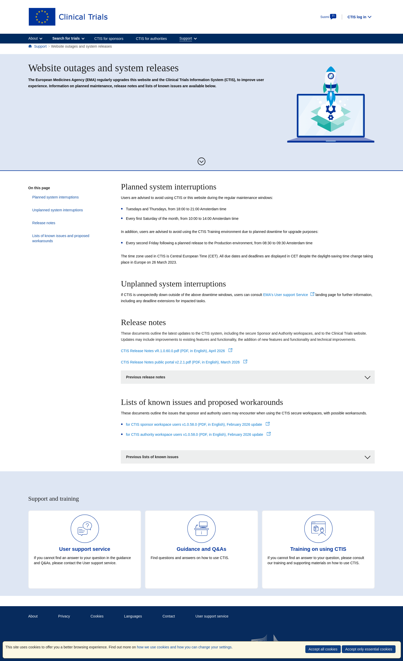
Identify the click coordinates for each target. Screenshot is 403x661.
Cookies (97, 616)
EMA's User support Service (289, 295)
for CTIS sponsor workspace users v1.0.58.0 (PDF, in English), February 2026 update (198, 424)
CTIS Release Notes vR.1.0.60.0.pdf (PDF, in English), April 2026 (176, 351)
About (33, 616)
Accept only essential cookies (368, 649)
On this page (39, 188)
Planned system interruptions (51, 197)
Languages (133, 616)
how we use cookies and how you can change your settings (184, 647)
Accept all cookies (323, 649)
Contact (168, 616)
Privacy (64, 616)
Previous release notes (248, 376)
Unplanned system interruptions (53, 210)
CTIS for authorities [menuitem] (151, 39)
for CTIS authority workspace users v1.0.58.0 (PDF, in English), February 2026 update (198, 434)
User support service (211, 616)
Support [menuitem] (185, 38)
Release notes (39, 223)
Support (40, 46)
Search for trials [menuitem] (66, 38)
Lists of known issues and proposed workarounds (67, 236)
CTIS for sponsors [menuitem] (108, 39)
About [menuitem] (33, 38)
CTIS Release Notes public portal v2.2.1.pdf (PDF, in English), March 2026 (184, 362)
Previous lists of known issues (248, 456)
